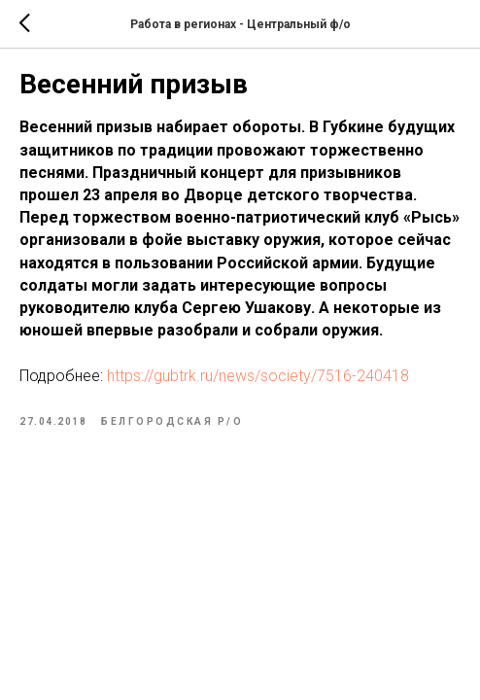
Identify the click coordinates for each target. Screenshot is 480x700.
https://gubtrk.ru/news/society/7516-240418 (258, 376)
